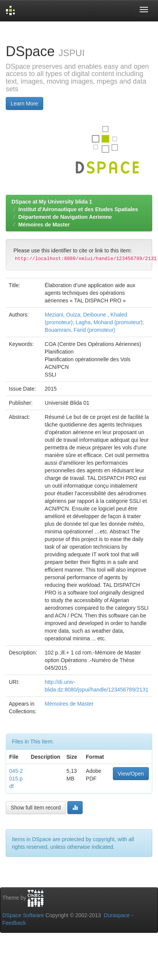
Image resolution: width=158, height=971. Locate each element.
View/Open (131, 774)
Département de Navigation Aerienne (65, 217)
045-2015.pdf (16, 778)
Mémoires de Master (44, 224)
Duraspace (117, 915)
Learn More (24, 103)
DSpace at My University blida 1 (51, 202)
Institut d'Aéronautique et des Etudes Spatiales (78, 209)
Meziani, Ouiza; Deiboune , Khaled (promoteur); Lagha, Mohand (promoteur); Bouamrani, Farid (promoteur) (94, 322)
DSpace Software (23, 915)
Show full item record (36, 808)
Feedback (14, 923)
